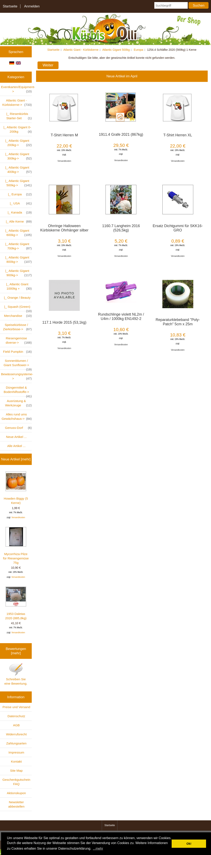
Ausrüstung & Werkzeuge (18, 403)
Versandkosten (18, 517)
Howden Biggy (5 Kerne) (16, 488)
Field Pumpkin (17, 351)
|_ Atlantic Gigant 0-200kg (17, 129)
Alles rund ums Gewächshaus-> (17, 417)
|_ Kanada (18, 212)
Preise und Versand (16, 707)
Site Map (16, 770)
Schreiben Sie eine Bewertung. (15, 674)
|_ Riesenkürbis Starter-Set (18, 116)
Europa (138, 49)
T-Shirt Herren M (64, 135)
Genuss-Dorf (18, 428)
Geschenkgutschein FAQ (16, 782)
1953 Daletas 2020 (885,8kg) (16, 603)
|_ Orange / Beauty (16, 297)
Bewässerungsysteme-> (16, 376)
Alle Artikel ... (16, 446)
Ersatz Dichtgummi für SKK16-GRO (178, 228)
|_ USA (19, 203)
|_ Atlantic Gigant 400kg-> (18, 170)
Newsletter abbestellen (16, 804)
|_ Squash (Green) (17, 308)
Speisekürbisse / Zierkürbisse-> (17, 327)
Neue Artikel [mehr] (16, 459)
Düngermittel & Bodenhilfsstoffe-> (18, 391)
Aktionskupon (16, 793)
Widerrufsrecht (16, 734)
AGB (16, 725)
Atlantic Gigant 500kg (116, 49)
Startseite (10, 6)
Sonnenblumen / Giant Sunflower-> (18, 364)
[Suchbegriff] (171, 5)
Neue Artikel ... (16, 437)
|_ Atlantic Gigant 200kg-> (18, 143)
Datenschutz (16, 716)
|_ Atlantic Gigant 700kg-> (18, 246)
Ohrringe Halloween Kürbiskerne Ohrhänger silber (64, 228)
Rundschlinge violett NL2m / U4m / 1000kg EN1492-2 (121, 316)
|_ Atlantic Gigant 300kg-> (18, 156)
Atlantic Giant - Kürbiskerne (80, 49)
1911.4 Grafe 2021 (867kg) (121, 134)
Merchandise (18, 316)
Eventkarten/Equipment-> (16, 89)
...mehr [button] (98, 848)
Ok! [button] (188, 843)
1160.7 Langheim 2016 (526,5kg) (121, 228)
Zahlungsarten (16, 743)
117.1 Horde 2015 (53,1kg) (64, 322)
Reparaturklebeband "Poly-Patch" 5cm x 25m (178, 322)
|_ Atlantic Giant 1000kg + (18, 286)
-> (17, 103)
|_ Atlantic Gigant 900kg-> (18, 273)
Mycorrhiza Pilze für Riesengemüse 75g (16, 545)
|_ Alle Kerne (17, 221)
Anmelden (32, 6)
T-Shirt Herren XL (177, 135)
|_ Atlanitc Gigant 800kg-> (18, 260)
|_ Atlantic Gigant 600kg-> (18, 233)
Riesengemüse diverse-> (19, 340)
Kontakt (16, 761)
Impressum (16, 752)
